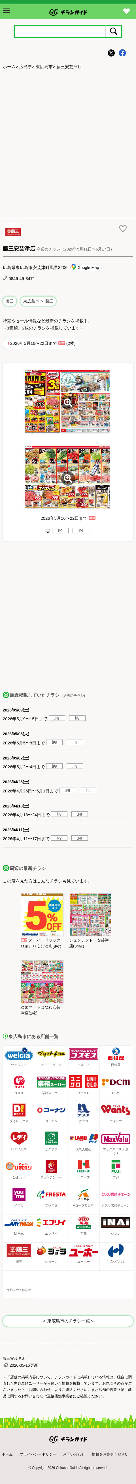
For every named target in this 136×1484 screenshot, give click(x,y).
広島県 (25, 66)
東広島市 (44, 66)
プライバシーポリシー (38, 1454)
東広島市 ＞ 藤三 (38, 301)
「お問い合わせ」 (39, 1389)
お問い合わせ (74, 1454)
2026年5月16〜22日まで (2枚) (43, 343)
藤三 (10, 301)
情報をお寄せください (110, 1454)
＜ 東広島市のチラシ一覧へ (68, 1320)
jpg (60, 530)
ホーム (9, 66)
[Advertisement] (68, 145)
